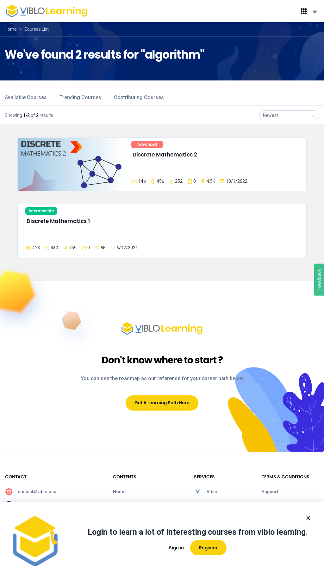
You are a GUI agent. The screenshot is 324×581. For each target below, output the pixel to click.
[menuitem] (54, 491)
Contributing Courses (139, 97)
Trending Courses (80, 97)
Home (11, 29)
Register (208, 548)
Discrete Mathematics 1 (58, 221)
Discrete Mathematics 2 (165, 154)
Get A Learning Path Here (162, 402)
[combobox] (289, 115)
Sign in (176, 548)
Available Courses (26, 97)
